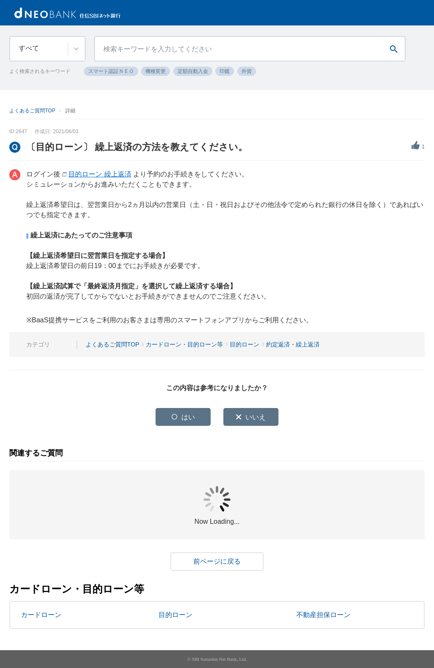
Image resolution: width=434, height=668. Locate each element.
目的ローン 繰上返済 (99, 174)
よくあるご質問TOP (32, 111)
